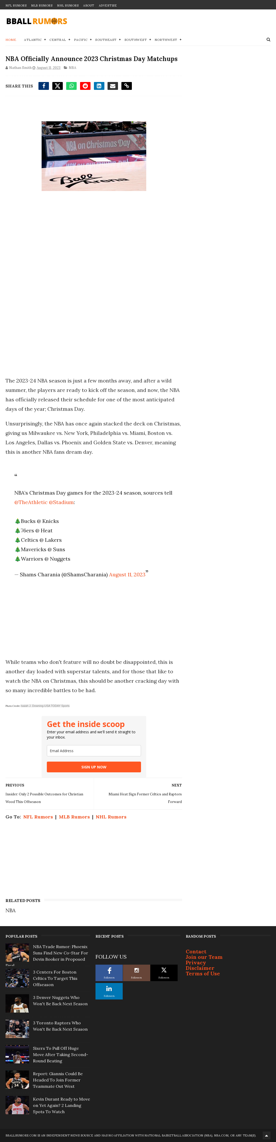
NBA (72, 67)
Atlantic (33, 40)
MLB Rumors (41, 5)
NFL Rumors (15, 5)
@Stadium (61, 502)
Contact (196, 951)
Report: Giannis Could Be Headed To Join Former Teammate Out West (58, 1080)
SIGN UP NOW (93, 766)
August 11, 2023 (127, 574)
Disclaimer (200, 968)
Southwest (136, 40)
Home (10, 40)
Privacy (196, 962)
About (88, 5)
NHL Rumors (67, 5)
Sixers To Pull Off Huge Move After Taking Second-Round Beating (60, 1054)
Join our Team (204, 957)
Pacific (81, 40)
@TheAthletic (31, 502)
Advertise (108, 5)
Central (57, 40)
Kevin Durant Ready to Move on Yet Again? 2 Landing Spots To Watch (61, 1105)
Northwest (166, 40)
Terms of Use (203, 973)
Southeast (106, 40)
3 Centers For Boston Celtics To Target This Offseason (55, 978)
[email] (94, 750)
